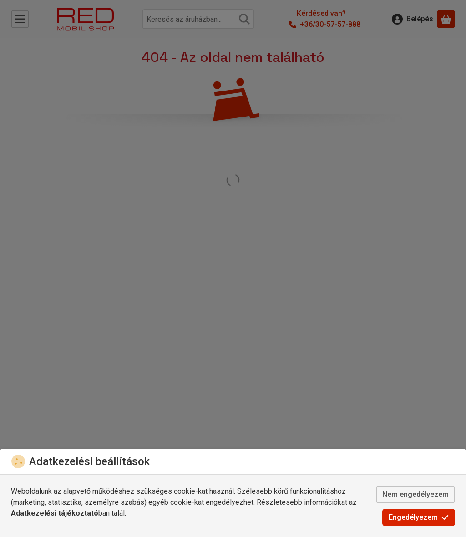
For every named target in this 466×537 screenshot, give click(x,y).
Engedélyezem (419, 517)
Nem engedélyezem (415, 494)
